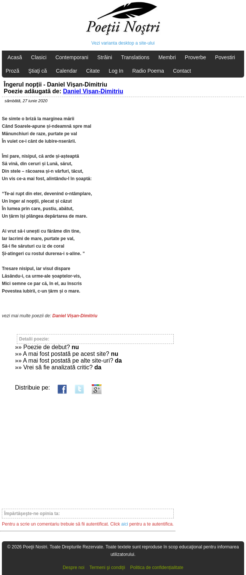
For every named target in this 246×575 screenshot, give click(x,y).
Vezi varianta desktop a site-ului (123, 43)
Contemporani (71, 57)
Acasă (14, 57)
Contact (182, 71)
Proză (12, 71)
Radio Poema (148, 71)
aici (124, 524)
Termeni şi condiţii (107, 567)
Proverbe (195, 57)
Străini (104, 57)
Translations (135, 57)
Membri (167, 57)
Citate (93, 71)
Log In (116, 71)
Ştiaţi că (37, 71)
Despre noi (73, 567)
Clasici (38, 57)
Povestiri (225, 57)
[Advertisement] (88, 448)
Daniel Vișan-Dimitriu (93, 91)
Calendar (66, 71)
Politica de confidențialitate (156, 567)
